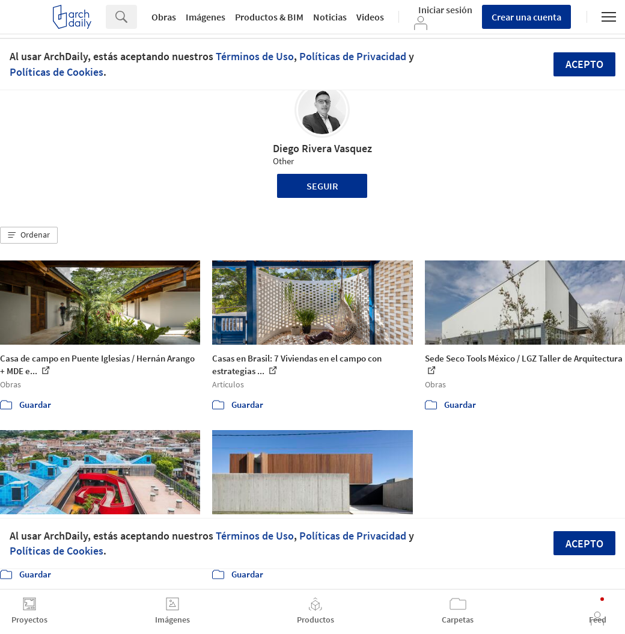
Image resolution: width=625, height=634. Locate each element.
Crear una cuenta (526, 17)
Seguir (322, 186)
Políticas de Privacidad (352, 56)
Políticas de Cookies (56, 72)
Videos (370, 17)
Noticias (330, 17)
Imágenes (205, 17)
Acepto (584, 64)
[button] (29, 235)
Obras (163, 17)
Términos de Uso (255, 56)
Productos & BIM (269, 17)
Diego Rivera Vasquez (322, 148)
